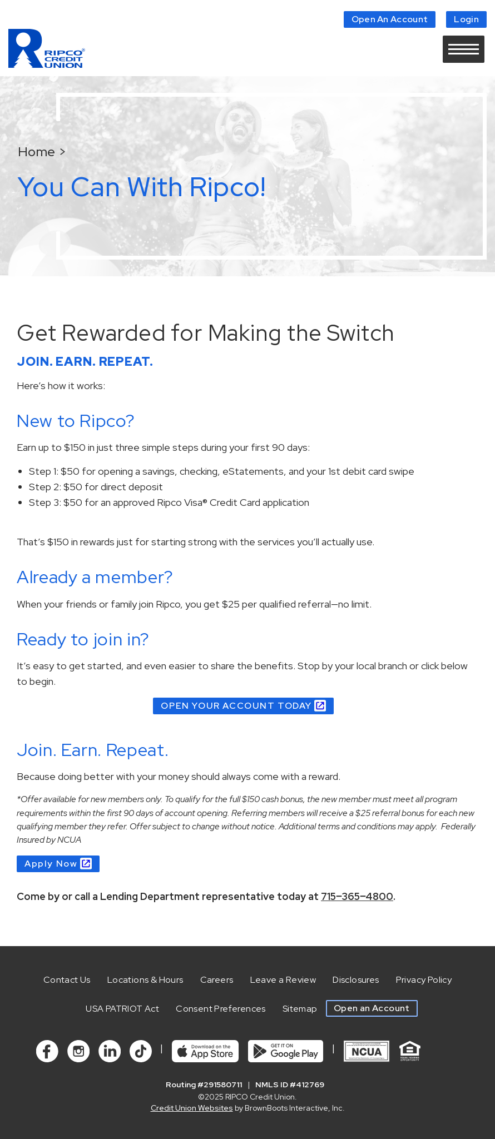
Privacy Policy (424, 980)
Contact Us (67, 980)
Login (466, 19)
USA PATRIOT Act (122, 1008)
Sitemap (300, 1008)
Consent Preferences (221, 1008)
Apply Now (50, 863)
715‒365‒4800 (357, 896)
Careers (217, 980)
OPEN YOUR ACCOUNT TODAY (236, 706)
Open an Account (372, 1008)
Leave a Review (283, 980)
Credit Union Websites (192, 1108)
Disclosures (356, 980)
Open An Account (390, 19)
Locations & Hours (145, 980)
